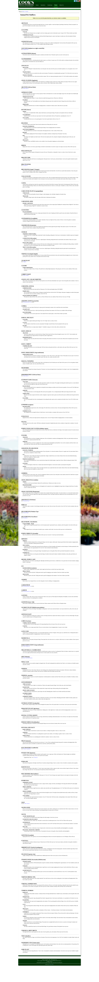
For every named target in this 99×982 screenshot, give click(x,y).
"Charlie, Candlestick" (27, 748)
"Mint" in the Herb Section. (28, 657)
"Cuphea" (24, 261)
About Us (61, 5)
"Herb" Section (27, 803)
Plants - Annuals (25, 11)
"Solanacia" (36, 757)
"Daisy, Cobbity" (26, 275)
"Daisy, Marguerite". (26, 646)
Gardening (49, 5)
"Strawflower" (25, 165)
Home (37, 5)
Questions (43, 5)
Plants (55, 5)
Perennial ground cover (27, 302)
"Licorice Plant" (26, 512)
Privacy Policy (51, 964)
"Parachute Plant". (26, 500)
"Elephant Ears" (26, 49)
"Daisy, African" (26, 88)
